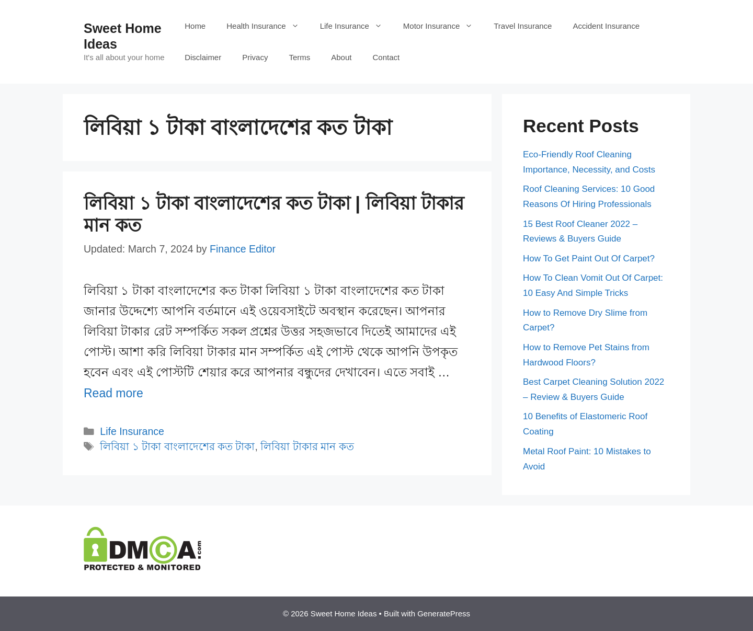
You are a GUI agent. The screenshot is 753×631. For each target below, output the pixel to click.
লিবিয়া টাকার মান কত (306, 446)
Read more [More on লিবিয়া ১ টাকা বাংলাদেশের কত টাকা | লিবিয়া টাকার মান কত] (113, 393)
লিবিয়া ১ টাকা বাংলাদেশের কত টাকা (177, 446)
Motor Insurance (443, 26)
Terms (299, 57)
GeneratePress (443, 613)
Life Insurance (356, 26)
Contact (386, 57)
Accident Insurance (606, 25)
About (341, 57)
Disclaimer (203, 57)
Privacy (255, 57)
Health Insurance (267, 26)
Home (195, 25)
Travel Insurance (523, 25)
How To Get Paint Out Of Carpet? (589, 258)
